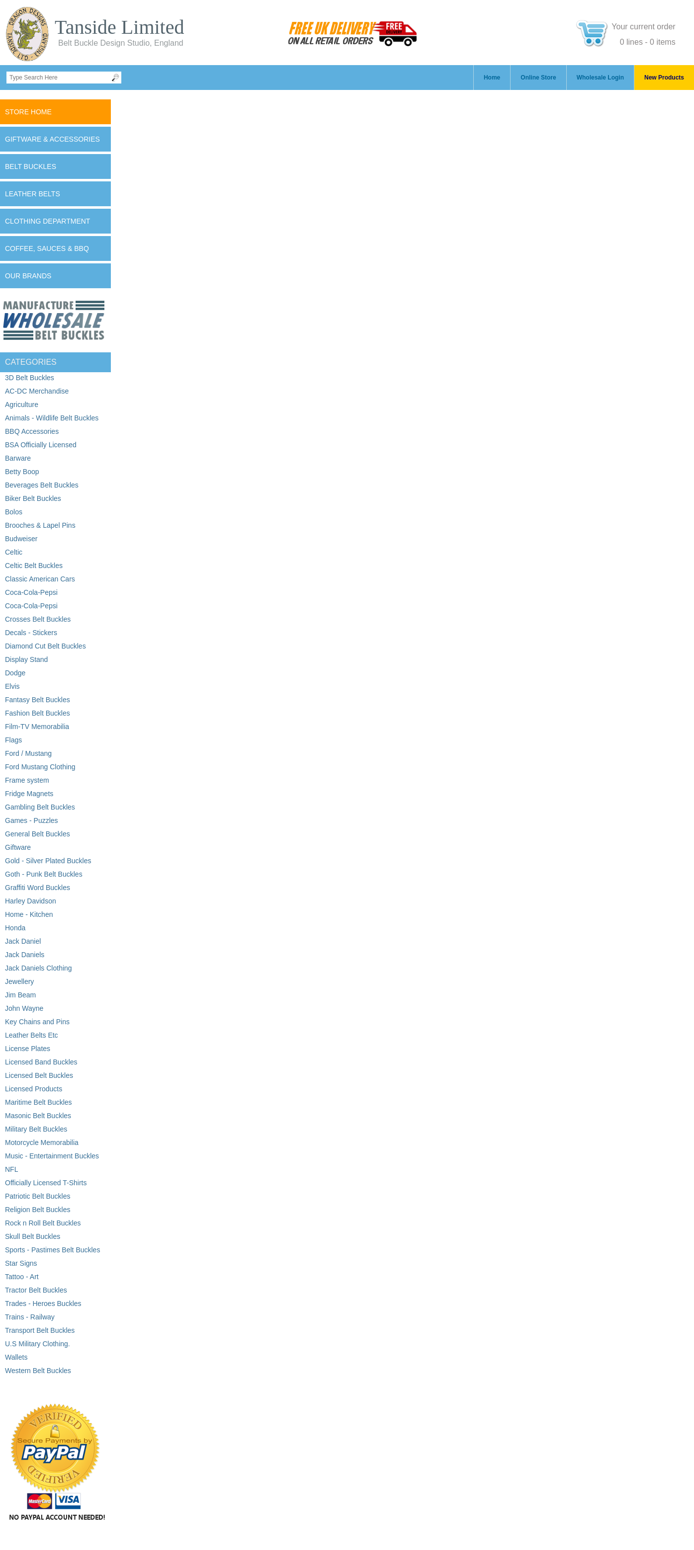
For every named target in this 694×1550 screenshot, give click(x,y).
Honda (15, 928)
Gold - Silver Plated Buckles (48, 861)
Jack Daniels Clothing (38, 968)
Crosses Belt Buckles (38, 619)
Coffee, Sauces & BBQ (47, 248)
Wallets (16, 1357)
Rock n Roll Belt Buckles (43, 1223)
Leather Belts (32, 194)
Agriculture (21, 404)
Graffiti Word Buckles (37, 888)
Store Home (28, 112)
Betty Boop (22, 472)
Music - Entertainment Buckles (52, 1156)
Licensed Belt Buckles (39, 1075)
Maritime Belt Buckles (38, 1102)
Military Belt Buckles (36, 1129)
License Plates (27, 1049)
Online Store (538, 77)
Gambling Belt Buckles (40, 807)
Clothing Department (47, 221)
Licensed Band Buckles (41, 1062)
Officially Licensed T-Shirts (46, 1183)
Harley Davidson (30, 901)
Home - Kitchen (29, 914)
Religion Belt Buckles (38, 1210)
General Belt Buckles (37, 834)
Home (492, 77)
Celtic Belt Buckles (34, 566)
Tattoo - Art (22, 1277)
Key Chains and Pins (37, 1022)
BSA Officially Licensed (41, 445)
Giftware (18, 847)
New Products (664, 77)
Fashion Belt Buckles (37, 713)
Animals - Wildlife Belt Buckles (51, 418)
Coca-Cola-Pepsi (31, 592)
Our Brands (28, 276)
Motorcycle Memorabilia (42, 1142)
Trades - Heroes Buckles (43, 1303)
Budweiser (21, 539)
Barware (18, 458)
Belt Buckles (30, 166)
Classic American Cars (40, 579)
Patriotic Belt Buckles (38, 1196)
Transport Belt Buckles (40, 1330)
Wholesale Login (600, 77)
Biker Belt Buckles (33, 498)
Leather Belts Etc (31, 1035)
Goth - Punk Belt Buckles (44, 874)
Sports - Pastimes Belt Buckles (52, 1250)
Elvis (12, 686)
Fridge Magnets (29, 794)
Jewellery (19, 981)
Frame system (27, 780)
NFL (11, 1169)
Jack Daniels (24, 955)
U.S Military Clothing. (37, 1344)
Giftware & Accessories (52, 139)
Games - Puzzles (31, 820)
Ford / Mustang (28, 753)
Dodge (15, 673)
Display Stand (26, 659)
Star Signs (21, 1263)
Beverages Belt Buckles (42, 485)
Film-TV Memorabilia (37, 727)
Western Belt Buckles (38, 1371)
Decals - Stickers (31, 633)
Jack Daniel (23, 941)
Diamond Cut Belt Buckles (45, 646)
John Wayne (24, 1008)
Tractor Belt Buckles (36, 1290)
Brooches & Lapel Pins (40, 525)
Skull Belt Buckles (32, 1236)
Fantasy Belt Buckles (37, 700)
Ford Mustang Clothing (40, 767)
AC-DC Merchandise (37, 391)
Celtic (13, 552)
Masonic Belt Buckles (38, 1116)
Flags (13, 740)
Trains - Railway (30, 1317)
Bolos (13, 512)
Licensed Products (33, 1089)
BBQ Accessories (32, 431)
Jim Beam (20, 995)
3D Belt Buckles (29, 378)
